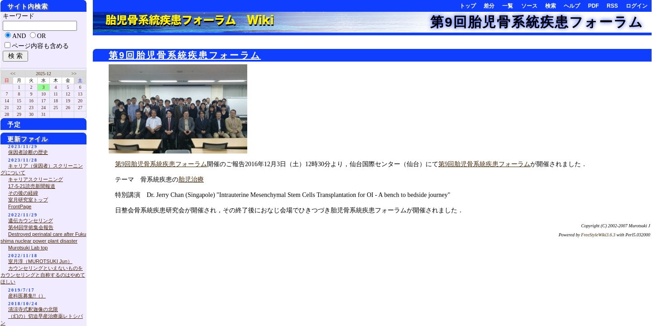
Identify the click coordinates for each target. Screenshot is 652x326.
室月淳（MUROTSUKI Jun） (40, 261)
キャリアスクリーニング (35, 179)
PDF (593, 6)
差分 (489, 6)
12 (68, 93)
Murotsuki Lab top (28, 247)
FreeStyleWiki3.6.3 (598, 234)
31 (43, 114)
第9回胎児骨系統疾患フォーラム (536, 21)
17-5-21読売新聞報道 (31, 186)
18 (55, 100)
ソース (529, 6)
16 (31, 100)
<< (12, 73)
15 (19, 100)
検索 (550, 6)
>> (74, 73)
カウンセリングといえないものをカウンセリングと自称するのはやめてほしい (42, 274)
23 (31, 107)
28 (7, 114)
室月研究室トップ (28, 199)
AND (19, 36)
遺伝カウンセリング (30, 220)
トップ (468, 6)
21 (7, 107)
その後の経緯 (23, 193)
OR (41, 36)
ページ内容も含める (40, 46)
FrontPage (19, 206)
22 (19, 107)
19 (68, 100)
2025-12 (43, 73)
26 (68, 107)
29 (19, 114)
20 (80, 100)
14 (7, 100)
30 (31, 114)
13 (80, 93)
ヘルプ (572, 6)
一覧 (507, 6)
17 (43, 100)
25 (55, 107)
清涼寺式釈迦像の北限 (33, 309)
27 (80, 107)
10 (43, 93)
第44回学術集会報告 (30, 227)
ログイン (636, 6)
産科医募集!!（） (27, 295)
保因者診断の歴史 (28, 152)
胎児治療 (191, 179)
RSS (612, 6)
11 (55, 93)
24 (43, 107)
